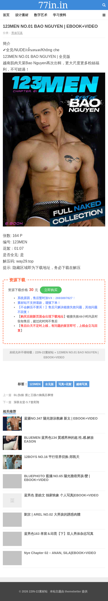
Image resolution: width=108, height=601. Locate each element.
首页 (6, 15)
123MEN (35, 384)
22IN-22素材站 (54, 5)
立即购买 (50, 290)
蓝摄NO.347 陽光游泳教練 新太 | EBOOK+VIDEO (61, 423)
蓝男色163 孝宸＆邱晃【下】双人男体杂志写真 (58, 539)
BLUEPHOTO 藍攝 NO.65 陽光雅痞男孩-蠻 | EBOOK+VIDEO (57, 481)
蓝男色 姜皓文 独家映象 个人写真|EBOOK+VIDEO (61, 495)
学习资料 (59, 15)
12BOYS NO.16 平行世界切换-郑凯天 (51, 462)
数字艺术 (40, 15)
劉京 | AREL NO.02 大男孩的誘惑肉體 (52, 520)
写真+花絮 (64, 384)
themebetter (73, 591)
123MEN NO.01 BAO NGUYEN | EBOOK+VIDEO (50, 26)
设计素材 (21, 15)
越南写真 (81, 384)
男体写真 (17, 33)
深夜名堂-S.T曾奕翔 (26, 402)
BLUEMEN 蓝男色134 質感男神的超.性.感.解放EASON (59, 439)
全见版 (49, 384)
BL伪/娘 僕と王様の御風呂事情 (33, 395)
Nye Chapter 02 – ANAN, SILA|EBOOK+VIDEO (60, 558)
